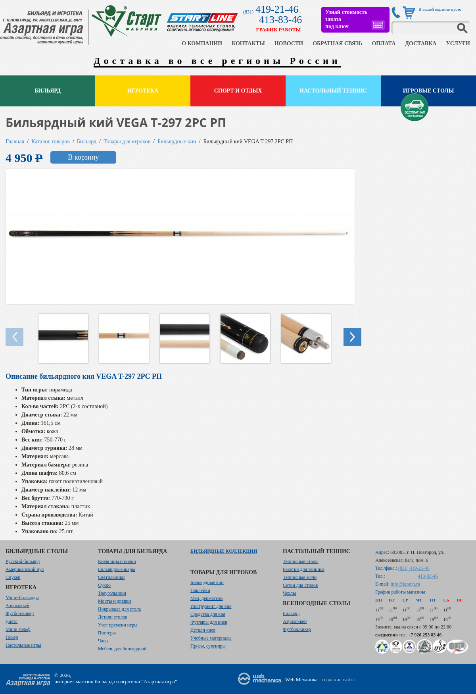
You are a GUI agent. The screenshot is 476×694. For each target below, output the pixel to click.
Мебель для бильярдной (122, 649)
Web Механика (301, 679)
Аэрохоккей (17, 605)
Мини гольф (18, 629)
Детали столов (112, 617)
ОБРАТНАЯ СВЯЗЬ (337, 43)
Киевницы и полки (117, 561)
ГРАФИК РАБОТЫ (278, 30)
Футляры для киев (208, 622)
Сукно (104, 585)
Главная (15, 142)
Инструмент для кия (210, 606)
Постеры (107, 633)
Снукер (13, 577)
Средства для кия (207, 614)
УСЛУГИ (458, 43)
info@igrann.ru (405, 584)
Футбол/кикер (20, 613)
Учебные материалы (211, 638)
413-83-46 (280, 19)
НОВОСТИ (288, 43)
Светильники (111, 577)
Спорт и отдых (238, 91)
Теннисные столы (301, 561)
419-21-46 (276, 9)
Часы (103, 641)
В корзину (83, 157)
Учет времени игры (117, 625)
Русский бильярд (23, 561)
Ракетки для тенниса (303, 569)
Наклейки (200, 590)
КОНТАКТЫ (248, 43)
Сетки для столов (300, 585)
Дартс (11, 621)
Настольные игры (23, 645)
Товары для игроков (127, 142)
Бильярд (48, 91)
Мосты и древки (114, 601)
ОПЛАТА (383, 43)
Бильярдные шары (116, 569)
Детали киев (202, 630)
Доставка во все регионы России (217, 61)
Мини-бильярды (22, 597)
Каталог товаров (50, 142)
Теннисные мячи (300, 577)
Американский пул (25, 569)
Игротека (142, 91)
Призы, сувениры (208, 646)
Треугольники (112, 593)
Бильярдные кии (176, 142)
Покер (12, 637)
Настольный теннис (333, 91)
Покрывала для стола (119, 609)
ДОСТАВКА (420, 43)
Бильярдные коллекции (223, 551)
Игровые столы (428, 91)
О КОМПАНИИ (202, 43)
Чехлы (289, 593)
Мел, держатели (206, 598)
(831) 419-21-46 (414, 568)
